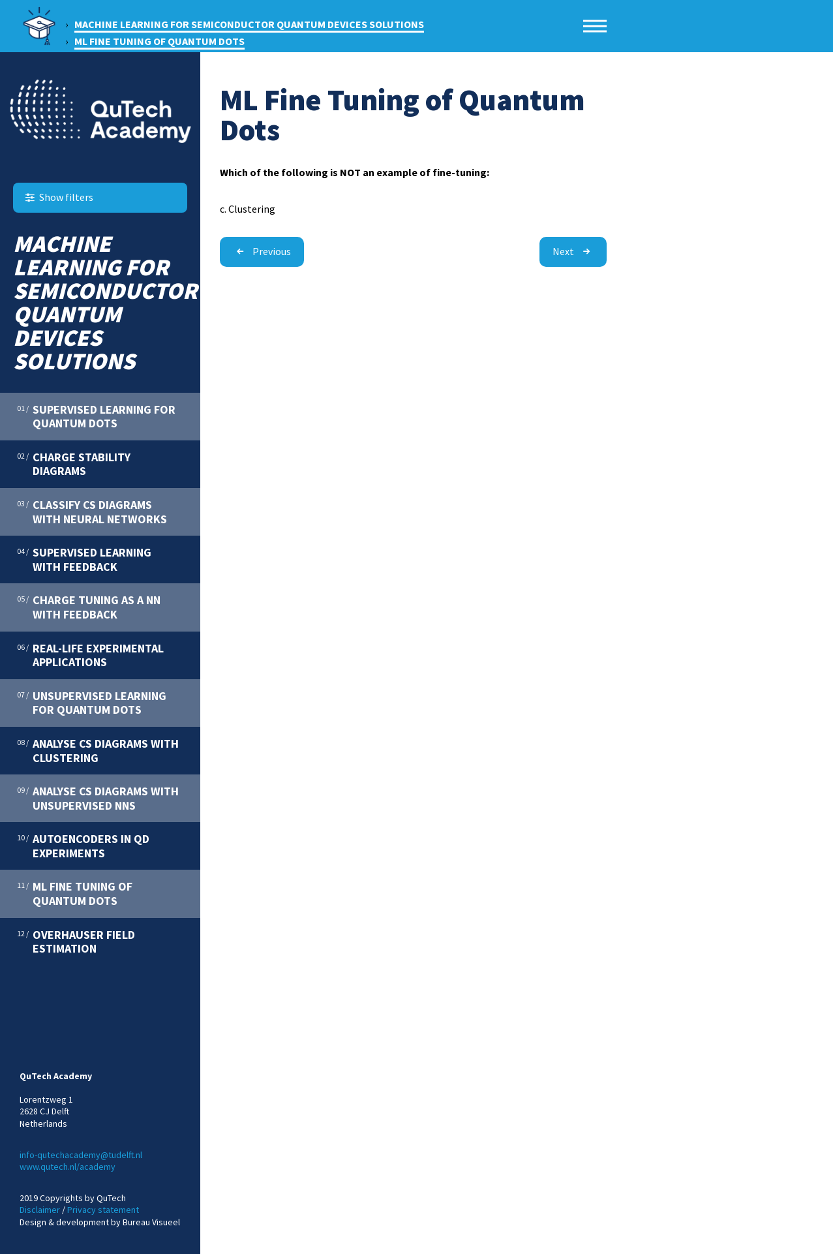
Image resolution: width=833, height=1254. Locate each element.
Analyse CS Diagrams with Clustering (98, 750)
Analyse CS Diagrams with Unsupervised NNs (98, 798)
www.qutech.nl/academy (67, 1166)
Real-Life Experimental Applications (90, 655)
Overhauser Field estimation (76, 941)
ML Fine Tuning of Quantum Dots (74, 893)
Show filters (58, 197)
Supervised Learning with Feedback (84, 559)
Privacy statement (103, 1210)
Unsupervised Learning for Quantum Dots (91, 703)
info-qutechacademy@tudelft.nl (81, 1155)
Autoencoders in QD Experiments (83, 846)
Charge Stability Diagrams (73, 464)
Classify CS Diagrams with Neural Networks (92, 512)
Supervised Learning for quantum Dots (96, 416)
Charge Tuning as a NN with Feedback (88, 607)
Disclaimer (40, 1210)
